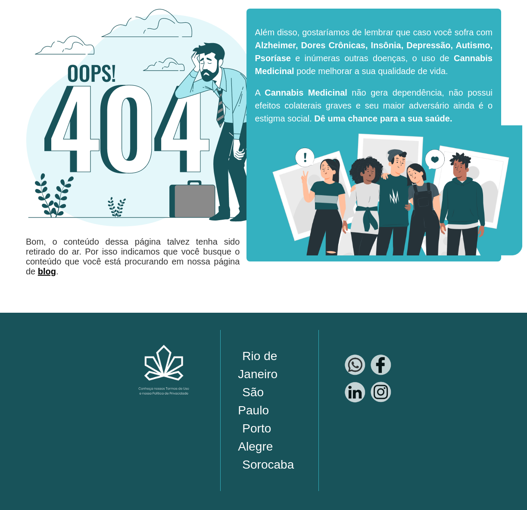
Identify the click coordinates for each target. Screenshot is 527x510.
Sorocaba (268, 464)
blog (47, 271)
